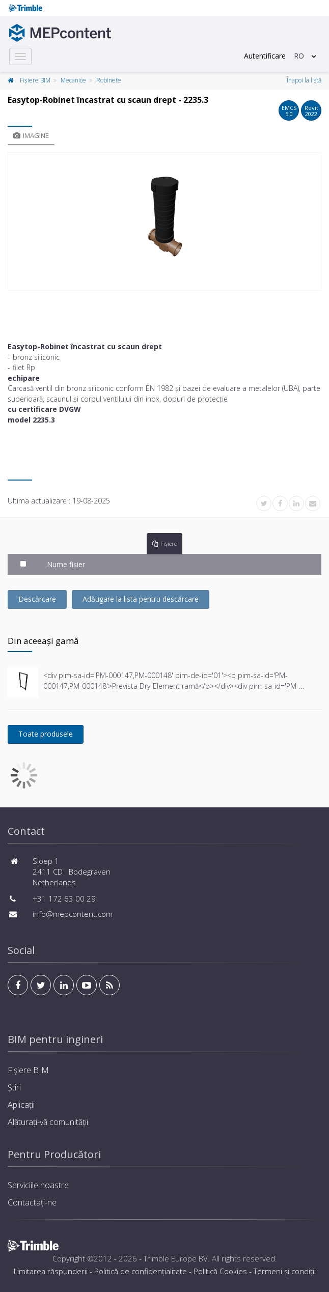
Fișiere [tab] (164, 543)
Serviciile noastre (38, 1185)
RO (299, 56)
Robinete (108, 80)
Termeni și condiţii (285, 1271)
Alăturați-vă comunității (48, 1122)
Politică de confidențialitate (140, 1271)
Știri (14, 1087)
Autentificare (265, 56)
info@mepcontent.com (73, 914)
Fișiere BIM (35, 80)
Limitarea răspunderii (51, 1271)
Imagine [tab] (31, 135)
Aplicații (21, 1104)
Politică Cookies (220, 1271)
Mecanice (73, 80)
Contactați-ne (32, 1202)
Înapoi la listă (304, 80)
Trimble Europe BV (176, 1258)
